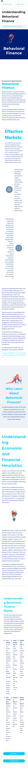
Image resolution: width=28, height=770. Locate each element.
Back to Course (14, 757)
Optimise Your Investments (10, 26)
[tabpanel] (14, 388)
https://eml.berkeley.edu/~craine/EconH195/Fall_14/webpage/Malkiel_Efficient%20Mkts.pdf (14, 355)
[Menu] (2, 1)
